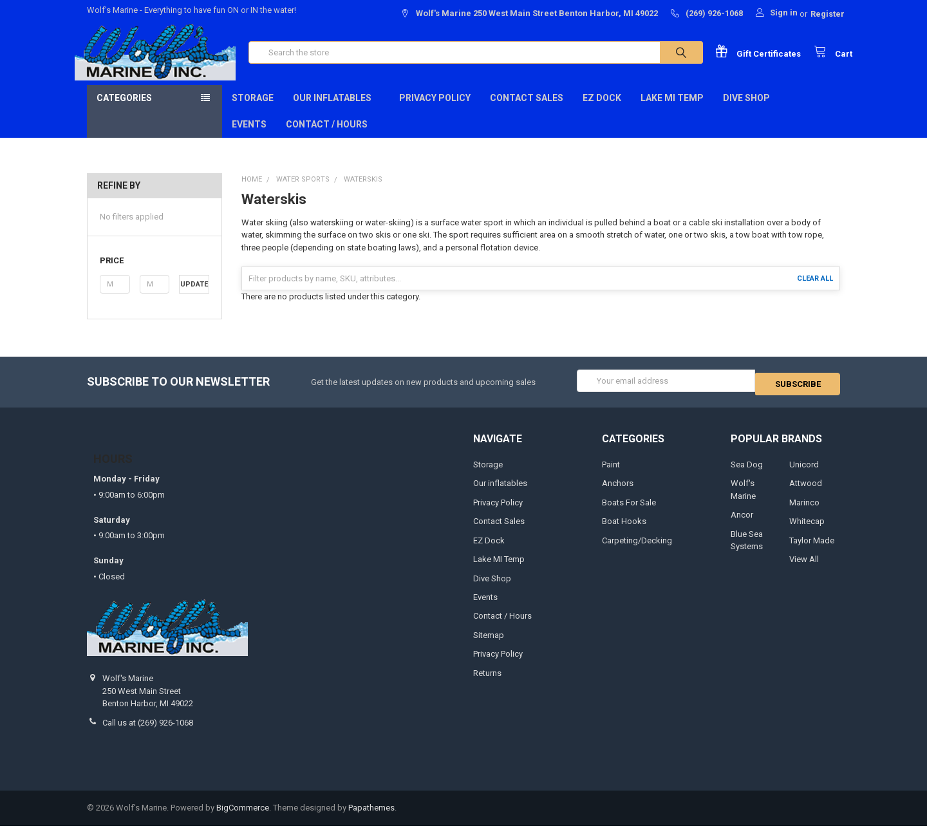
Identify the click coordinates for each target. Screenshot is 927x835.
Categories (124, 110)
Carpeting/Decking (637, 549)
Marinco (804, 511)
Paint (611, 473)
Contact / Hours (327, 136)
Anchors (617, 492)
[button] (154, 273)
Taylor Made (811, 549)
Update (194, 296)
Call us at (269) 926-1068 (147, 731)
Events (249, 136)
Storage (253, 110)
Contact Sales (526, 110)
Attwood (805, 492)
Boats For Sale (629, 511)
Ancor (742, 524)
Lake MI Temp (672, 110)
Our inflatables (336, 110)
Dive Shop (750, 110)
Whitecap (807, 530)
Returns (487, 682)
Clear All (815, 290)
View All (804, 568)
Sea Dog (747, 473)
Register (827, 14)
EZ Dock (602, 110)
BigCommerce (242, 817)
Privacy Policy (435, 110)
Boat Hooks (624, 530)
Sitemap (488, 644)
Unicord (804, 473)
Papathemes (371, 817)
